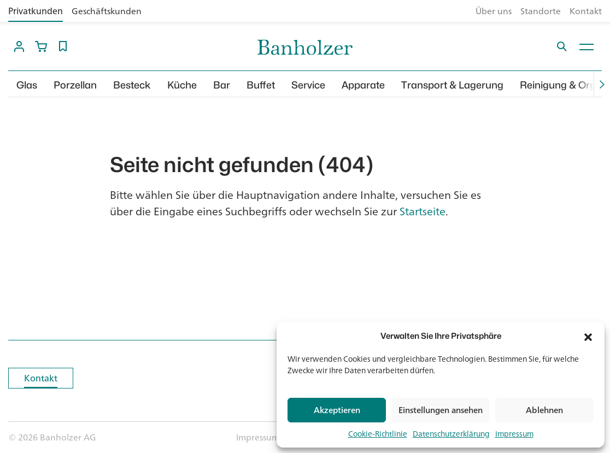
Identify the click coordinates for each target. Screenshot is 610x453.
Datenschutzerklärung (451, 433)
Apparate (363, 85)
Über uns (494, 11)
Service (308, 85)
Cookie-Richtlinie (377, 433)
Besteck (132, 85)
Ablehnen (544, 410)
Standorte (540, 11)
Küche (182, 85)
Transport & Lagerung (452, 85)
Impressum (514, 433)
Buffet (261, 85)
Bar (221, 85)
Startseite (422, 211)
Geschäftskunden (107, 11)
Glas (26, 85)
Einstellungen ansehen (440, 410)
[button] (588, 336)
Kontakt (586, 11)
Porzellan (75, 85)
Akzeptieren (337, 410)
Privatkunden (35, 11)
